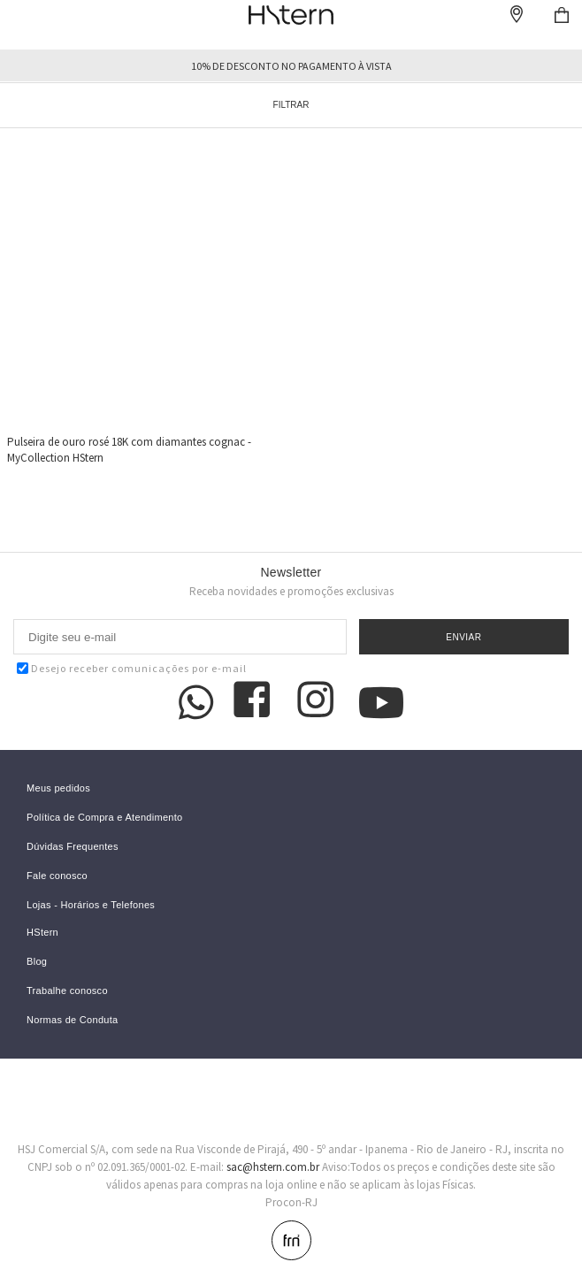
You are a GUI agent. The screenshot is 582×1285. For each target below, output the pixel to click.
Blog (37, 962)
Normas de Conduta (73, 1020)
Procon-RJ (291, 1202)
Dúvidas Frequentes (73, 847)
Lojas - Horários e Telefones (91, 905)
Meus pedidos (58, 788)
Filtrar (291, 105)
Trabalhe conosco (67, 991)
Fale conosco (57, 876)
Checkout (562, 15)
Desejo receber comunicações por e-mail (132, 668)
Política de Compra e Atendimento (105, 817)
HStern (42, 932)
